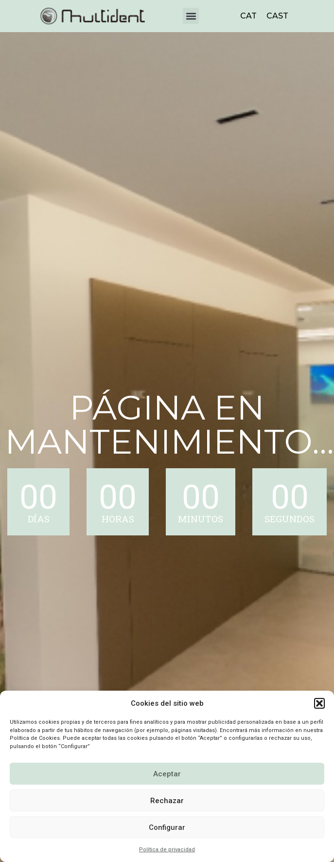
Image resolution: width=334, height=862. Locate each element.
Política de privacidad (167, 849)
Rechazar (167, 800)
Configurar (167, 827)
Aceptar (167, 774)
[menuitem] (248, 16)
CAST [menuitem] (277, 15)
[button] (319, 703)
